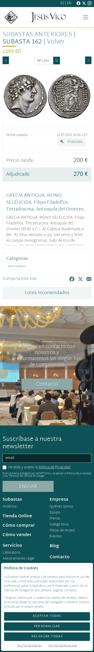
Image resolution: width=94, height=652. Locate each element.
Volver (56, 42)
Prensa (55, 519)
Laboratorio (11, 553)
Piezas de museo (62, 531)
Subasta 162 (22, 42)
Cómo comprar (19, 526)
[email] (47, 458)
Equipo (55, 513)
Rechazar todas (47, 636)
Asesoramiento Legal (18, 559)
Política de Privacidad (54, 467)
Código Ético (59, 525)
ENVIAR (28, 486)
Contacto (47, 384)
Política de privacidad (79, 473)
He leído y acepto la (39, 467)
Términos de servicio (20, 476)
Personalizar (47, 626)
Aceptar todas (47, 616)
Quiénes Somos (61, 507)
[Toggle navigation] (85, 17)
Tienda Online (17, 516)
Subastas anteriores (37, 34)
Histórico (9, 507)
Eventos (56, 537)
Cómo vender (17, 535)
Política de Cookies (29, 646)
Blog (54, 546)
